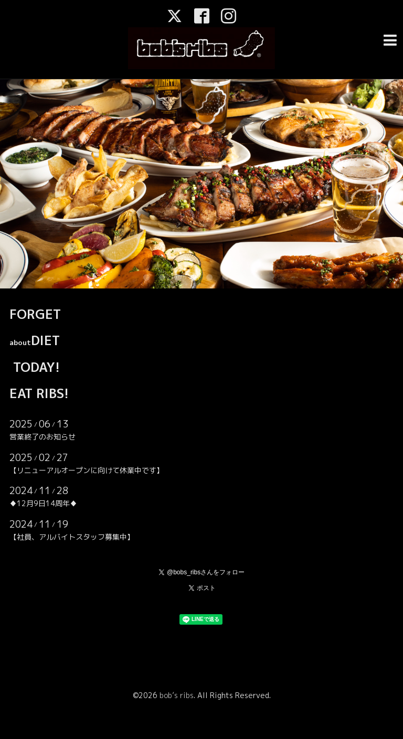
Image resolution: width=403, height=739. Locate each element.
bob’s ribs (177, 695)
